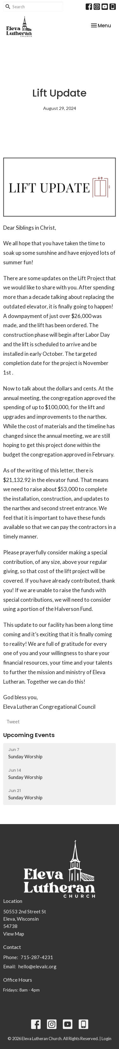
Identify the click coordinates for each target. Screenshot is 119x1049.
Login (106, 1038)
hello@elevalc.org (37, 966)
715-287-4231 (37, 957)
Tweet (13, 721)
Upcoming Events (29, 735)
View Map (13, 934)
